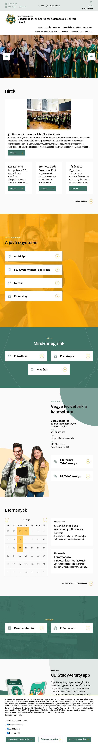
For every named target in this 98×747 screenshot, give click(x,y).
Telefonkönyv (12, 7)
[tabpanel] (49, 56)
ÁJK (47, 6)
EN (92, 6)
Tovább (13, 153)
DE (38, 6)
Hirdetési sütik (14, 737)
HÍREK (78, 27)
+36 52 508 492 (12, 4)
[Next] (91, 56)
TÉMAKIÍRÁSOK (68, 27)
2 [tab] (47, 76)
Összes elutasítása (49, 744)
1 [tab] (44, 76)
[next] (45, 520)
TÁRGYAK (56, 27)
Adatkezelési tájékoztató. (32, 717)
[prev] (7, 520)
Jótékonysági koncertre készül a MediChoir (34, 134)
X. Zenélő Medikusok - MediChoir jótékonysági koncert (68, 529)
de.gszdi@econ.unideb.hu (63, 438)
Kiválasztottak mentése (19, 744)
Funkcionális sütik (16, 729)
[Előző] (6, 56)
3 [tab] (49, 76)
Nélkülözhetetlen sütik (18, 725)
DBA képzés (88, 32)
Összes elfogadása (77, 744)
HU (89, 6)
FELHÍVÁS (65, 32)
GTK (42, 6)
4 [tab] (51, 76)
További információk (13, 719)
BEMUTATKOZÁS (44, 27)
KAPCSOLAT (87, 27)
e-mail (24, 7)
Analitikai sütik (14, 733)
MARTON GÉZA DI (55, 6)
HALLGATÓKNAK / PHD (76, 32)
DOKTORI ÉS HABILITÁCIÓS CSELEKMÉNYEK (47, 32)
